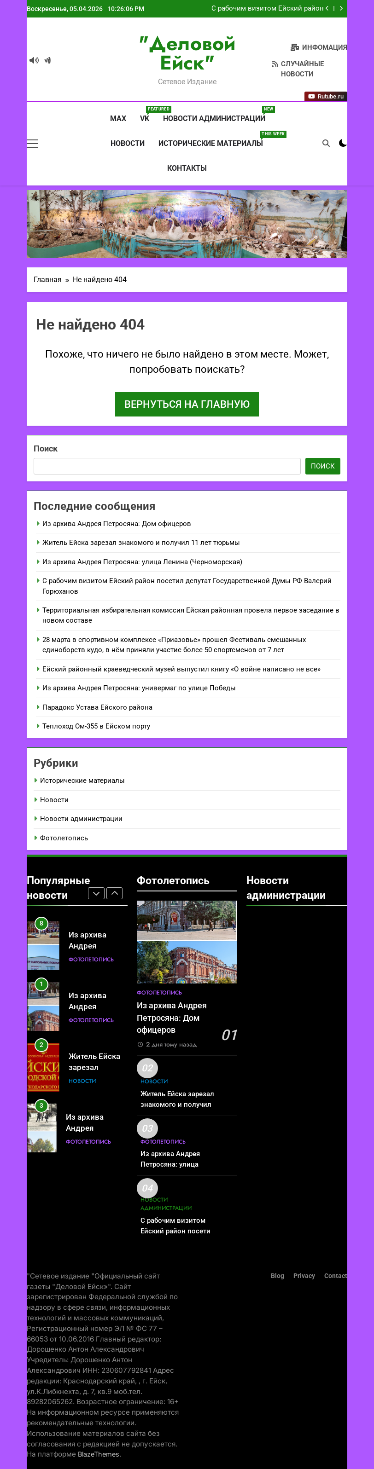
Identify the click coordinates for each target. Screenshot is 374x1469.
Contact (335, 1276)
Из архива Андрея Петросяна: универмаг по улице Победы (139, 688)
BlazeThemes (98, 1454)
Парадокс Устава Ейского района (97, 707)
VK (148, 114)
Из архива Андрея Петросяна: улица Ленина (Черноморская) (142, 562)
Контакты (187, 168)
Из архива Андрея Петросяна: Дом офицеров (116, 524)
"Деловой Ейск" (187, 53)
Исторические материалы (214, 139)
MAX (117, 118)
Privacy (304, 1276)
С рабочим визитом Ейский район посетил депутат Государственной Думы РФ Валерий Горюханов (267, 12)
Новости (128, 143)
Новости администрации (217, 114)
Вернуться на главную (187, 404)
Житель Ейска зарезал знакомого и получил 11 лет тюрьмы (141, 542)
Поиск (46, 448)
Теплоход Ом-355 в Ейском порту (96, 726)
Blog (277, 1276)
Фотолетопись (64, 838)
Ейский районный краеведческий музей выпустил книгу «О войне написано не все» (181, 669)
